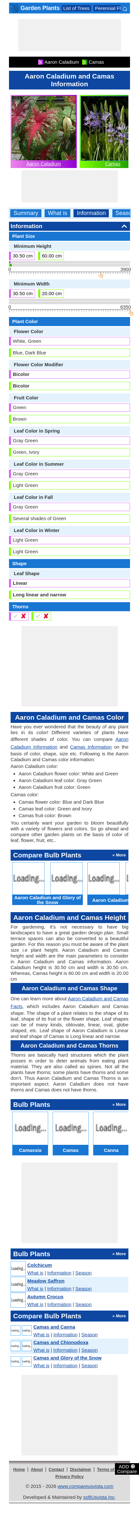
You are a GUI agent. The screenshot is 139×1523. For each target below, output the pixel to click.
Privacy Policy (69, 1476)
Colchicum (39, 1265)
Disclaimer (80, 1469)
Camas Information (91, 747)
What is (57, 213)
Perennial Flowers (114, 8)
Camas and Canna (54, 1327)
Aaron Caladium (43, 163)
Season (125, 213)
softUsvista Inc (99, 1497)
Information (91, 213)
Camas (112, 163)
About (37, 1469)
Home (19, 1469)
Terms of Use (110, 1469)
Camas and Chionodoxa (60, 1342)
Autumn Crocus (45, 1296)
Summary (25, 213)
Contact (56, 1469)
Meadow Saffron (46, 1281)
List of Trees (76, 8)
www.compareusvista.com (85, 1486)
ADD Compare (127, 1468)
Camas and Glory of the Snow (67, 1357)
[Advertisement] (69, 35)
